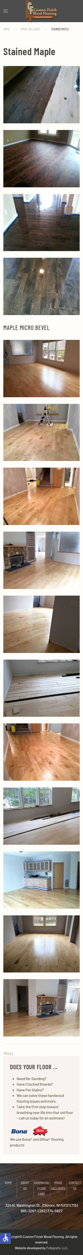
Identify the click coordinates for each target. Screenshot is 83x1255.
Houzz (8, 1053)
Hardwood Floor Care (41, 1188)
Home (8, 1182)
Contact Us (75, 1185)
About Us (25, 1185)
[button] (5, 11)
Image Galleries (58, 1185)
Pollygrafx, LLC (56, 1248)
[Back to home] (41, 11)
